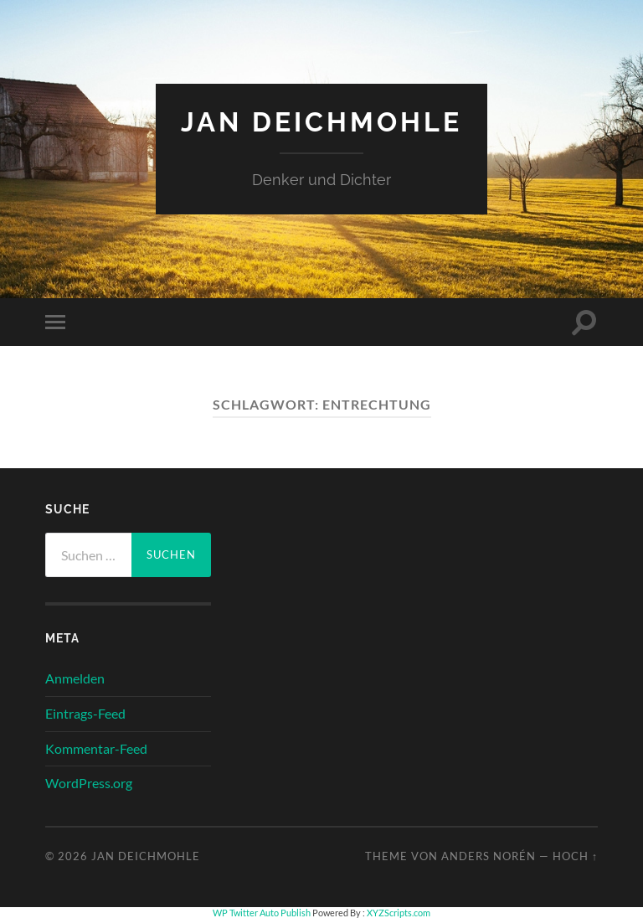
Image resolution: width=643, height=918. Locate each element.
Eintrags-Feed (85, 713)
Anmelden (75, 678)
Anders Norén (488, 856)
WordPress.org (88, 783)
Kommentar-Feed (96, 748)
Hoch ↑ (575, 856)
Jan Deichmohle (321, 121)
